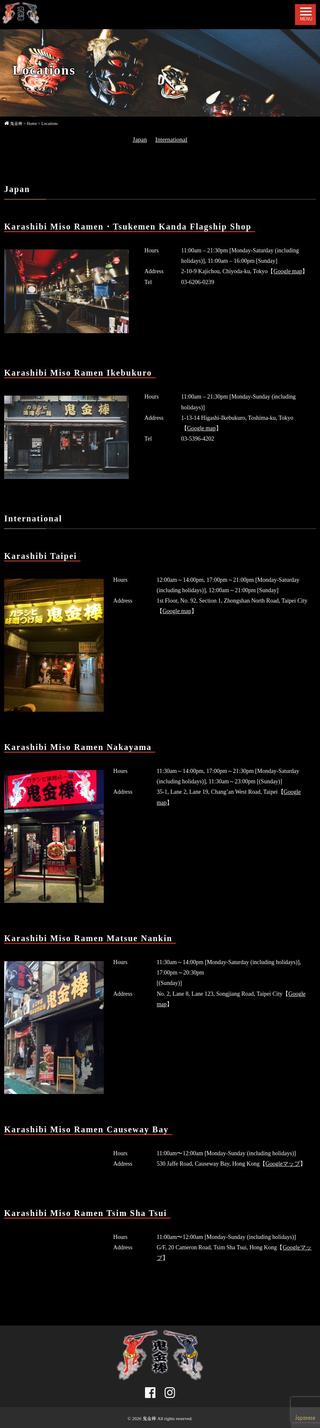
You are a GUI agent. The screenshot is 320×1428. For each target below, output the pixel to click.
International (171, 139)
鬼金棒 (149, 1418)
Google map (287, 271)
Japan (140, 139)
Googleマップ (282, 1164)
